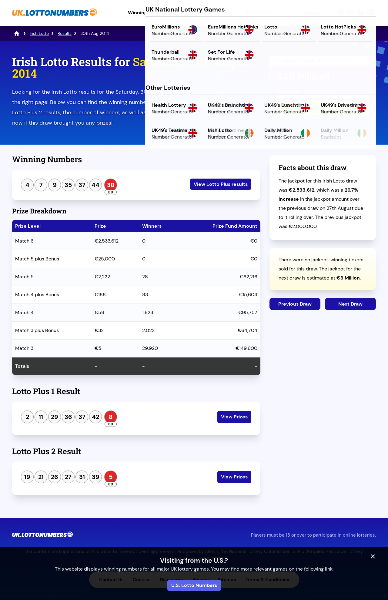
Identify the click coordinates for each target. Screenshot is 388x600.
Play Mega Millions (322, 108)
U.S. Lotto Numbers (194, 585)
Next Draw (350, 304)
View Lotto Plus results (221, 184)
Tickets (309, 13)
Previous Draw (295, 304)
